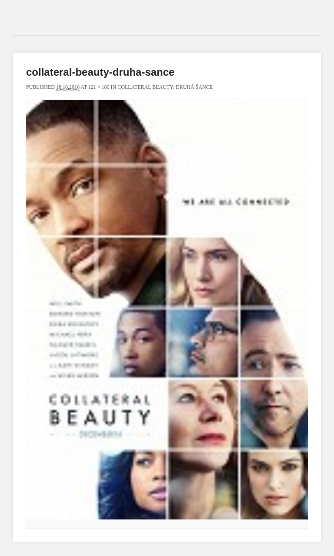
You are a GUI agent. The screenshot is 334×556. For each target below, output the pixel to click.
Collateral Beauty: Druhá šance (165, 87)
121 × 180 (99, 87)
